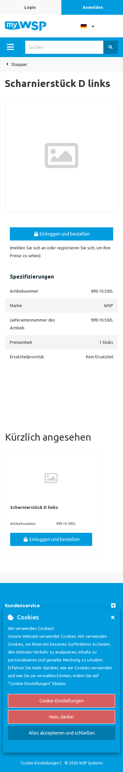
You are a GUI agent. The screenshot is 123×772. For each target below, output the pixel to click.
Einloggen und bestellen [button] (61, 234)
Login (30, 7)
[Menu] (10, 47)
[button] (61, 606)
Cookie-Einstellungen (61, 700)
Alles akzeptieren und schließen (62, 733)
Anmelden (93, 7)
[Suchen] (110, 47)
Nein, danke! (61, 717)
